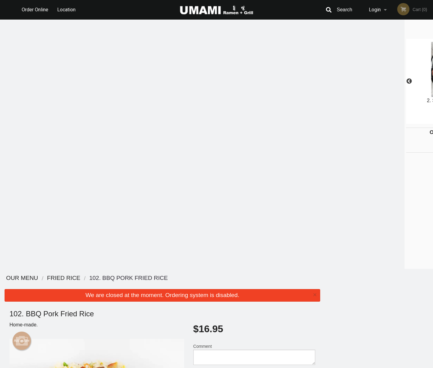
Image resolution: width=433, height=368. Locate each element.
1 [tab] (356, 121)
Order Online (35, 10)
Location (66, 10)
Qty (212, 129)
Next (428, 81)
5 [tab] (393, 121)
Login (375, 10)
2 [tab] (365, 121)
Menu (200, 286)
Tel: (316, 301)
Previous (329, 81)
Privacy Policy (258, 301)
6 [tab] (402, 121)
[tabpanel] (379, 81)
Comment (254, 105)
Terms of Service (226, 364)
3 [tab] (374, 121)
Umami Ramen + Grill (96, 278)
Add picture (22, 91)
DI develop (226, 347)
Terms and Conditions (265, 294)
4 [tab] (383, 121)
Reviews (253, 286)
